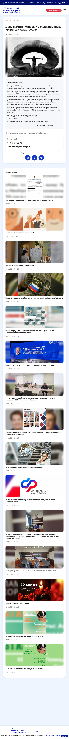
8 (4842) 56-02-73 (14, 143)
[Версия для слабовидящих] (63, 2)
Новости (16, 21)
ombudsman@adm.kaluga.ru (19, 147)
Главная (8, 21)
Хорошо (64, 736)
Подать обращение (54, 10)
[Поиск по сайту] (59, 2)
